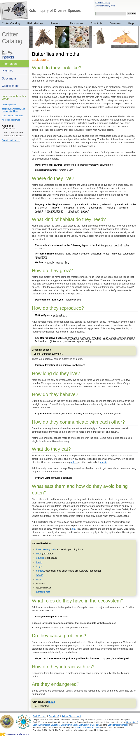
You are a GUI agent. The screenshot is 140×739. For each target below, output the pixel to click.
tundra (60, 253)
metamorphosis (73, 299)
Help (131, 23)
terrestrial (40, 248)
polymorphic (106, 164)
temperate (106, 245)
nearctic (67, 204)
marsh (50, 262)
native (93, 204)
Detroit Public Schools (118, 725)
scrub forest (129, 253)
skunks (40, 557)
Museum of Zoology (90, 725)
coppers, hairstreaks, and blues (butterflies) (13, 110)
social (119, 413)
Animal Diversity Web (105, 6)
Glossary (115, 23)
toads (39, 562)
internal (55, 341)
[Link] (51, 702)
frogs (39, 566)
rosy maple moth (9, 104)
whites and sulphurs (11, 120)
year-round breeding (114, 338)
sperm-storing (84, 341)
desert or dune (81, 253)
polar (126, 245)
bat (73, 528)
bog (67, 262)
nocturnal (67, 413)
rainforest (116, 253)
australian (124, 207)
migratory (87, 413)
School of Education (50, 725)
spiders (40, 570)
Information (9, 63)
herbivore (67, 477)
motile (77, 413)
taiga (68, 253)
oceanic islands (55, 211)
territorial (108, 413)
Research (56, 23)
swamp (59, 262)
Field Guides (35, 23)
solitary (98, 413)
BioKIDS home (39, 716)
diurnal (56, 413)
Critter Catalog (12, 38)
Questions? (54, 716)
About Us (96, 23)
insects (8, 57)
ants (38, 579)
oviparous (69, 341)
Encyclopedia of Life (11, 140)
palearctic (107, 204)
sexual (130, 338)
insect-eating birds (46, 549)
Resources (76, 23)
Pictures (7, 71)
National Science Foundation (87, 727)
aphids (74, 462)
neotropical (96, 207)
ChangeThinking (102, 2)
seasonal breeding (91, 338)
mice (38, 553)
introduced (82, 204)
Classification (10, 85)
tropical (118, 245)
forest (106, 253)
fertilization (40, 341)
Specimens (9, 78)
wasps (39, 575)
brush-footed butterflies (12, 115)
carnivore (55, 477)
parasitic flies (43, 592)
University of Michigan (71, 725)
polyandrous (59, 315)
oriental (44, 207)
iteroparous (73, 338)
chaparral (96, 253)
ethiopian (69, 207)
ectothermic (70, 164)
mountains (41, 257)
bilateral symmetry (88, 164)
